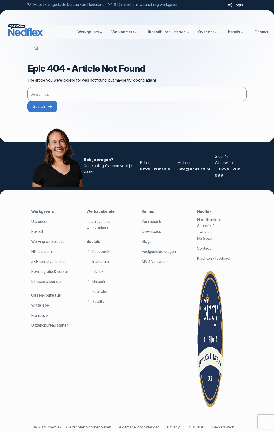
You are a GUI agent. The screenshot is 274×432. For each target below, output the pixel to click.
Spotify (95, 301)
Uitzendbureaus (46, 295)
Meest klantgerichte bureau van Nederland (68, 4)
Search (39, 106)
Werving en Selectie (48, 241)
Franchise (39, 315)
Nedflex (204, 211)
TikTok (95, 271)
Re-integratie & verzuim (50, 271)
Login (235, 5)
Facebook (97, 251)
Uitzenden (39, 221)
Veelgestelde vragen (159, 251)
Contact (261, 32)
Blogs (146, 241)
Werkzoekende (100, 211)
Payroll (37, 231)
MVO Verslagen (155, 261)
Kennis (234, 32)
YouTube (96, 291)
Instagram (97, 261)
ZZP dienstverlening (48, 261)
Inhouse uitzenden (47, 281)
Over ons (206, 32)
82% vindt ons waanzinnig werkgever (146, 4)
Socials (93, 241)
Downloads (151, 231)
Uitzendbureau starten (166, 32)
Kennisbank (151, 221)
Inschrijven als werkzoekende (98, 224)
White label (40, 305)
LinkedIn (96, 281)
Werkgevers (88, 32)
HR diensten (41, 251)
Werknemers (122, 32)
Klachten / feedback (214, 258)
